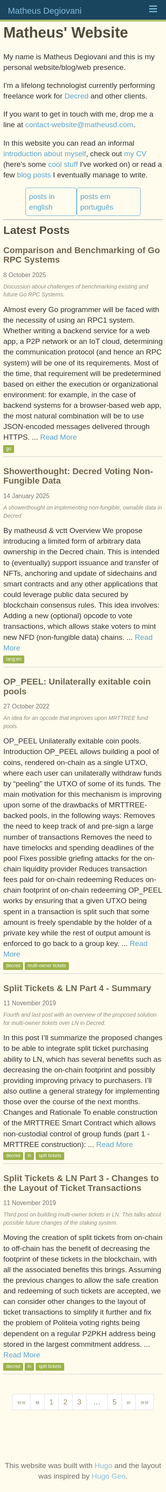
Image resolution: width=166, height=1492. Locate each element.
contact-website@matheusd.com (79, 125)
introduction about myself (44, 154)
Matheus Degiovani (44, 11)
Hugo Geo (109, 1476)
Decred (76, 96)
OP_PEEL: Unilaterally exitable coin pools (77, 686)
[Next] (128, 1402)
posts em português (97, 201)
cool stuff (63, 164)
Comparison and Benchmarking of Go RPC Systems (81, 255)
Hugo (103, 1465)
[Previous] (37, 1402)
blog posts (34, 175)
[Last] (144, 1402)
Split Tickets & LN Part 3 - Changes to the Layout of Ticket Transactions (81, 1183)
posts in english (41, 201)
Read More (58, 437)
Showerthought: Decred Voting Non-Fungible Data (78, 476)
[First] (21, 1402)
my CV (135, 154)
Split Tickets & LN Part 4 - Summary (77, 988)
